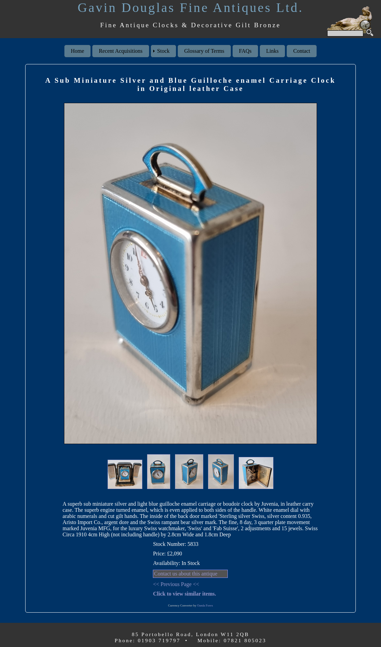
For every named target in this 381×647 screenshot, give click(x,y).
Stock (163, 51)
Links (272, 51)
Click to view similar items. (184, 594)
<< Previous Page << (176, 584)
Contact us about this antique (185, 574)
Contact (301, 51)
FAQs (245, 51)
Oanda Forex (205, 605)
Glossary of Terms (204, 51)
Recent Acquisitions (120, 51)
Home (77, 51)
